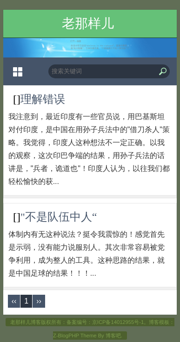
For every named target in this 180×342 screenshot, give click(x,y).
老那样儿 (88, 23)
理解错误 (42, 99)
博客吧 (113, 335)
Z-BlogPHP (66, 335)
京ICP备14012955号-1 (118, 322)
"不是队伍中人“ (58, 217)
